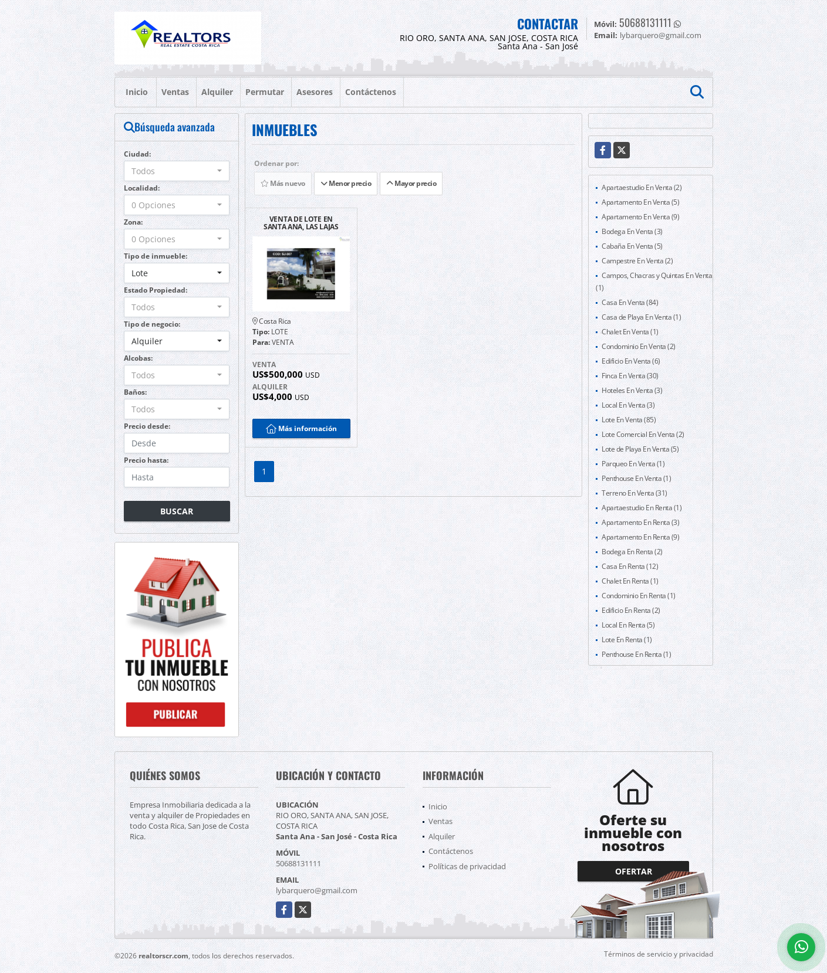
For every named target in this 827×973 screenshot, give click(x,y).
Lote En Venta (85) (629, 420)
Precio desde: (147, 426)
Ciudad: (137, 154)
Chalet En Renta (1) (630, 581)
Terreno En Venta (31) (634, 493)
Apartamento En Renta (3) (640, 522)
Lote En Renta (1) (627, 640)
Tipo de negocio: (152, 324)
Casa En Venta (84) (630, 302)
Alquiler (217, 91)
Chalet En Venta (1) (630, 332)
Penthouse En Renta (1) (636, 654)
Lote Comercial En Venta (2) (643, 434)
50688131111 (645, 22)
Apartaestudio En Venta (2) (641, 187)
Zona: (133, 222)
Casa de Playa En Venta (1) (641, 317)
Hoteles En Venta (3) (632, 390)
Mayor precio (411, 183)
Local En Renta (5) (628, 625)
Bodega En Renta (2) (632, 552)
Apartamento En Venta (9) (640, 217)
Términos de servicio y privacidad (658, 954)
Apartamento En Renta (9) (640, 537)
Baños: (135, 392)
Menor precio (345, 183)
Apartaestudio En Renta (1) (641, 508)
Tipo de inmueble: (155, 256)
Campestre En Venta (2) (637, 261)
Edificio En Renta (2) (631, 610)
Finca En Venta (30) (630, 376)
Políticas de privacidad (467, 866)
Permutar (264, 91)
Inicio (137, 91)
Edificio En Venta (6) (631, 361)
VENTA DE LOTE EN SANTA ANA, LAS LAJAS (301, 222)
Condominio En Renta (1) (639, 596)
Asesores (314, 91)
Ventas (175, 91)
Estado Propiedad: (155, 290)
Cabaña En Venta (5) (632, 246)
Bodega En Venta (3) (632, 231)
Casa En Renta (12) (630, 566)
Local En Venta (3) (628, 405)
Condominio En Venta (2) (639, 346)
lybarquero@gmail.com (316, 890)
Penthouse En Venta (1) (636, 478)
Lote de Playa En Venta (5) (640, 449)
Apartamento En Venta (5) (640, 202)
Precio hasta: (146, 460)
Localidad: (142, 188)
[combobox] (177, 171)
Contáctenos (370, 91)
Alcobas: (138, 358)
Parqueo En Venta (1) (633, 464)
